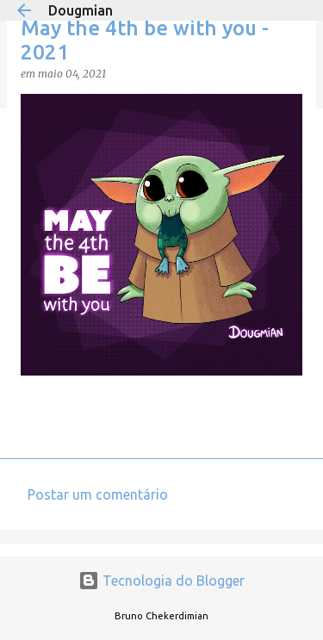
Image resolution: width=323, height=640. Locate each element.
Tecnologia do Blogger (161, 580)
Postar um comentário (98, 494)
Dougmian (80, 10)
